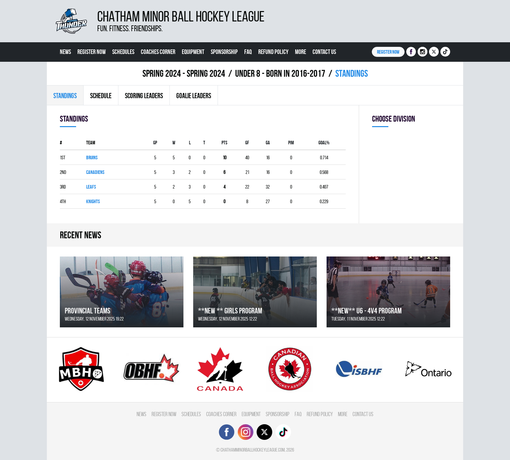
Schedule (101, 95)
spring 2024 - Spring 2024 (183, 73)
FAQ (248, 51)
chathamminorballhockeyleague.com (253, 450)
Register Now (91, 51)
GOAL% (323, 142)
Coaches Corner (158, 51)
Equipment (193, 51)
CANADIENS (95, 172)
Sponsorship (224, 51)
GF (247, 142)
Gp (155, 142)
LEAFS (91, 187)
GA (268, 142)
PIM (291, 142)
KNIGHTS (93, 201)
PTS (224, 142)
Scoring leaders (144, 95)
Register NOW (388, 52)
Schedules (123, 51)
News (65, 51)
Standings (65, 95)
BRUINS (92, 157)
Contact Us (324, 51)
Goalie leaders (193, 95)
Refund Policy (273, 51)
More (300, 51)
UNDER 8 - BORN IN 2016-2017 (280, 73)
